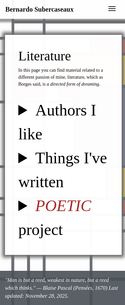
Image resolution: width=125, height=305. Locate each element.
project (54, 217)
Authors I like (57, 122)
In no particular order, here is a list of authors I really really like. (63, 122)
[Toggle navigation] (112, 9)
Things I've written (62, 170)
